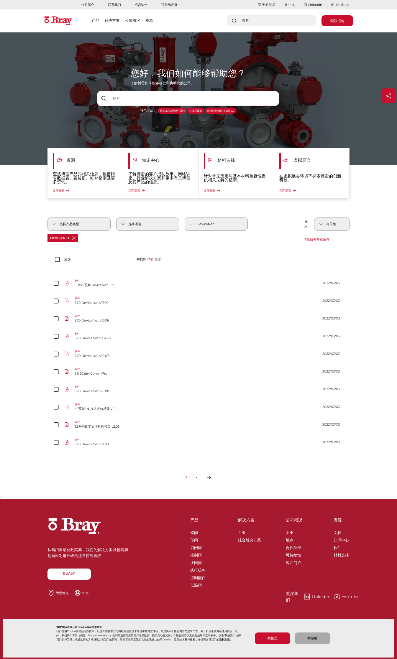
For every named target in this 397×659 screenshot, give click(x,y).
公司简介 (87, 5)
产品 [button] (95, 20)
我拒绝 (312, 638)
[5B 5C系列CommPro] (198, 371)
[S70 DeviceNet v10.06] (198, 318)
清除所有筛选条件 (316, 239)
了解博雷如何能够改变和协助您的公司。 (162, 83)
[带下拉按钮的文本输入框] (194, 98)
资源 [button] (149, 20)
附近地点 (266, 4)
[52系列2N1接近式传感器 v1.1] (198, 407)
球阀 (194, 539)
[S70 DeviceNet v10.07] (198, 354)
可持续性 (293, 554)
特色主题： (148, 111)
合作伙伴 (293, 546)
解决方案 (246, 520)
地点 (289, 539)
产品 (194, 520)
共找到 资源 (149, 259)
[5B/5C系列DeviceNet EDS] (198, 283)
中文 (291, 5)
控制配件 (198, 576)
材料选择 (341, 554)
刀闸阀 (196, 546)
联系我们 (114, 5)
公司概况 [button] (132, 20)
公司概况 (294, 520)
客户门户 (293, 561)
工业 (242, 531)
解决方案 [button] (112, 20)
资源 (338, 520)
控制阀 (196, 554)
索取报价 (337, 21)
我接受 (272, 638)
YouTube (340, 5)
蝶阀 (194, 531)
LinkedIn (313, 5)
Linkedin (307, 596)
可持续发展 (169, 5)
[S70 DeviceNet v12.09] (198, 442)
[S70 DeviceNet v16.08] (198, 389)
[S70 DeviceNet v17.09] (198, 301)
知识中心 (341, 539)
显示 (306, 224)
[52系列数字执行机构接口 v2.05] (198, 425)
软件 (337, 546)
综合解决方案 (249, 539)
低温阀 (196, 584)
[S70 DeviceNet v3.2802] (198, 336)
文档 (337, 531)
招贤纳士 (140, 5)
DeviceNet (63, 238)
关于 (289, 531)
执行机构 (198, 569)
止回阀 (196, 561)
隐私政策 (224, 639)
